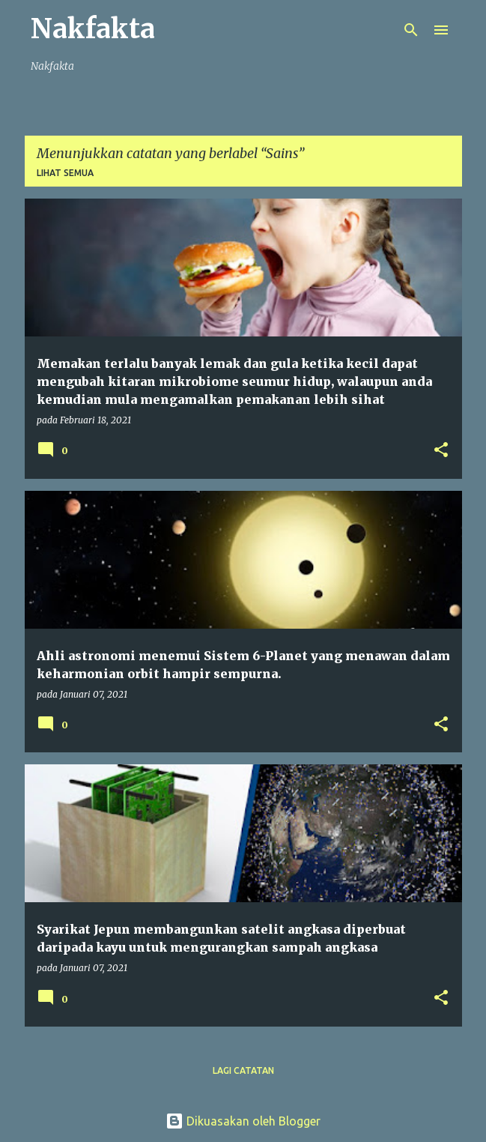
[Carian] (411, 30)
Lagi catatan (243, 1070)
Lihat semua (65, 173)
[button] (441, 451)
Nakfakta (93, 29)
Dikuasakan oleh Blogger (243, 1121)
